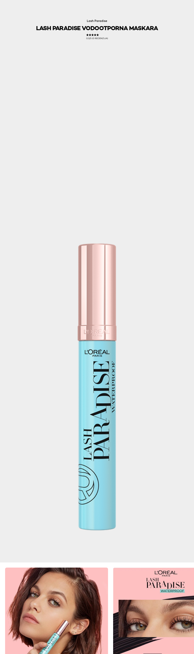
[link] (97, 36)
